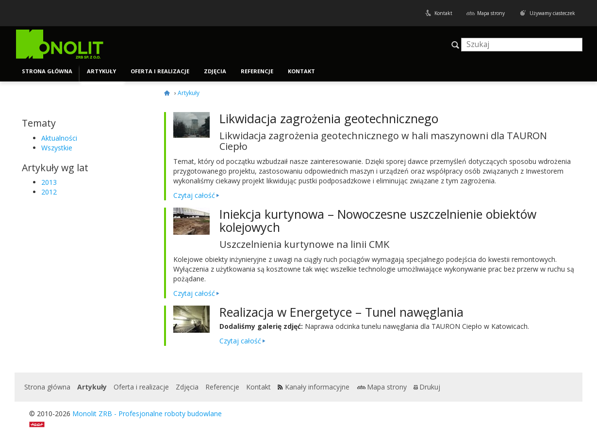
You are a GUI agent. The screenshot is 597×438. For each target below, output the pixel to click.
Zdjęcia (215, 71)
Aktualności (59, 138)
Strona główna (47, 71)
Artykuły (101, 71)
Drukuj (429, 386)
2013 (49, 182)
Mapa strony (491, 13)
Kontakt (443, 13)
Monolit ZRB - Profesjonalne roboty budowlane (147, 413)
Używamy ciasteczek (552, 13)
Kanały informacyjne (317, 386)
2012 (49, 191)
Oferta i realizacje (160, 71)
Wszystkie (56, 147)
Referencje (257, 71)
